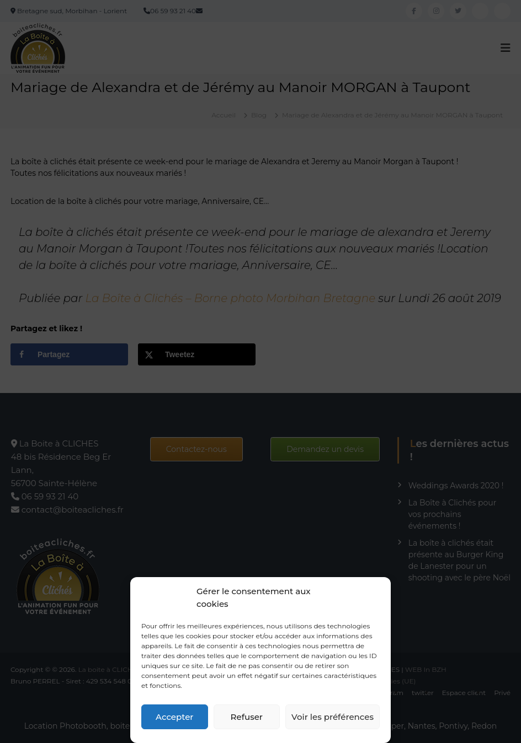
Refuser (247, 717)
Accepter (174, 717)
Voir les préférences (332, 717)
